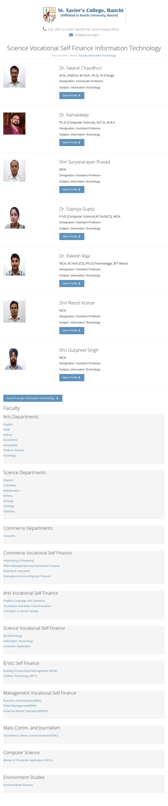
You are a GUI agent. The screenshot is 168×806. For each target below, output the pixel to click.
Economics (10, 440)
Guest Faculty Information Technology (32, 398)
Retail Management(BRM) (20, 705)
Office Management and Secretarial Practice (31, 565)
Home (73, 55)
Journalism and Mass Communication (27, 606)
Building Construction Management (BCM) (30, 671)
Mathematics (11, 490)
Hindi (6, 429)
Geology (8, 506)
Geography (10, 445)
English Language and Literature (24, 600)
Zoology (8, 501)
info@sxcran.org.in (87, 35)
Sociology (9, 455)
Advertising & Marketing (18, 560)
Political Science (13, 450)
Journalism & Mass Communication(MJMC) (31, 735)
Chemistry (9, 485)
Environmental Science (18, 785)
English (8, 424)
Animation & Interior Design (20, 611)
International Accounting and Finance (27, 576)
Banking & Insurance (16, 571)
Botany (7, 495)
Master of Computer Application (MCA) (28, 760)
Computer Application (17, 646)
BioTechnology (12, 635)
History (7, 434)
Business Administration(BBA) (22, 700)
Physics (8, 480)
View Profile (71, 95)
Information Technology (18, 641)
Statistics (9, 511)
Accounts (9, 535)
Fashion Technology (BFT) (20, 676)
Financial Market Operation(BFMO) (25, 711)
